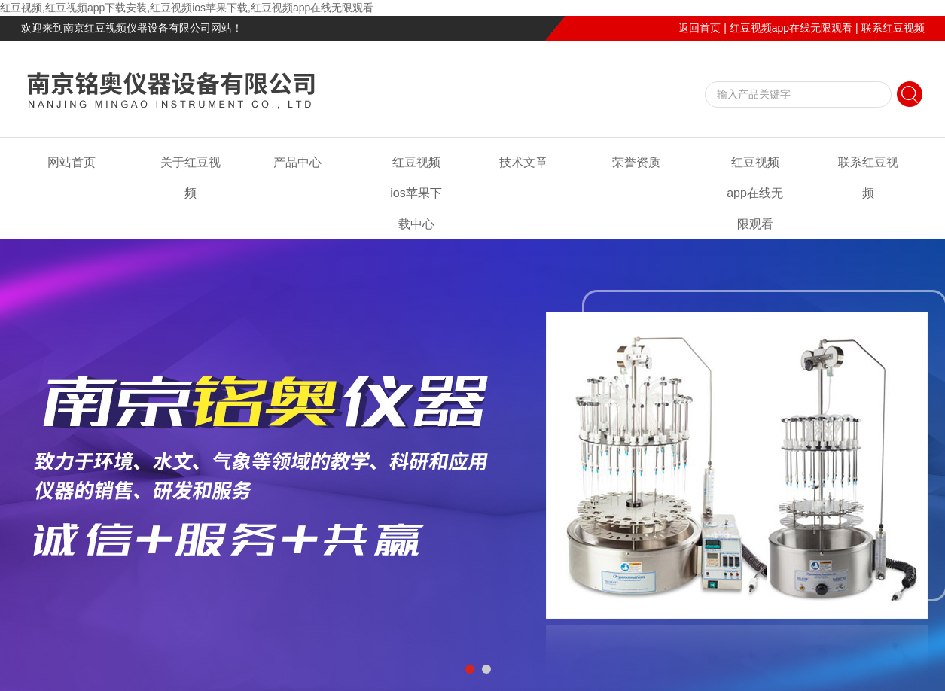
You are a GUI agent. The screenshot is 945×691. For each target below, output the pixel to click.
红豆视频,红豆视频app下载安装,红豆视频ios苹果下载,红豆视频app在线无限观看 (186, 8)
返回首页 (699, 28)
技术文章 (523, 162)
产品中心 (297, 162)
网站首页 (71, 162)
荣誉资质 (636, 162)
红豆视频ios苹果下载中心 (415, 193)
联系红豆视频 (893, 28)
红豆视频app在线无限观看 (791, 28)
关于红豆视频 (190, 177)
